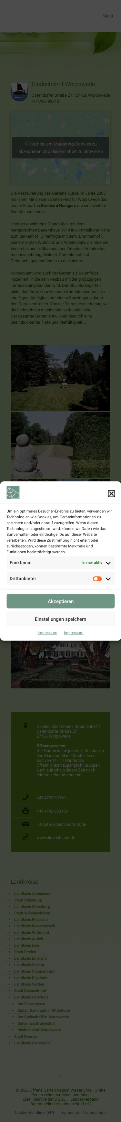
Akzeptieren (61, 617)
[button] (111, 509)
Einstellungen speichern (60, 634)
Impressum (47, 648)
